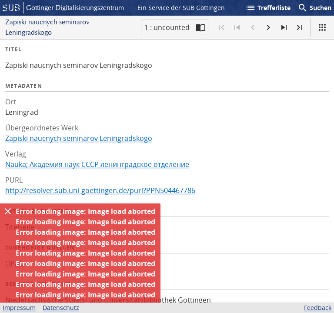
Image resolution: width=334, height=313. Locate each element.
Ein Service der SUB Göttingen (181, 7)
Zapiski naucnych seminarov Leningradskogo (78, 138)
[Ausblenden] (8, 211)
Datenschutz (61, 307)
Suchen (314, 8)
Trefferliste (268, 8)
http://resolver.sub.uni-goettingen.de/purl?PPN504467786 (100, 190)
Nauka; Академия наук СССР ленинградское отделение (97, 164)
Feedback (317, 307)
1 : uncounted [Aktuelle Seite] (167, 27)
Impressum (19, 307)
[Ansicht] (322, 27)
